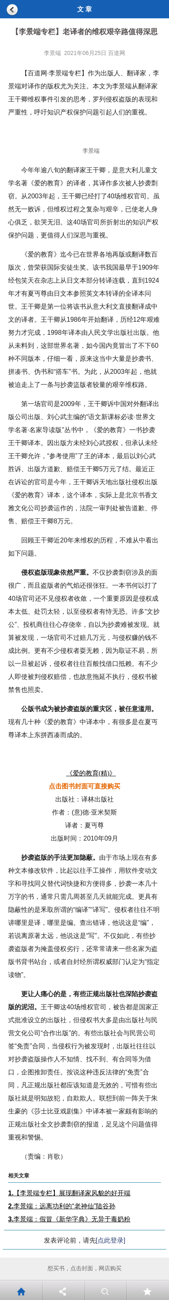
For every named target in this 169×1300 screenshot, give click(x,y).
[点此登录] (111, 1240)
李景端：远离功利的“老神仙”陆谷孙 (61, 1206)
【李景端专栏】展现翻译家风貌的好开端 (69, 1193)
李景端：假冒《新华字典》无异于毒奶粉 (69, 1219)
